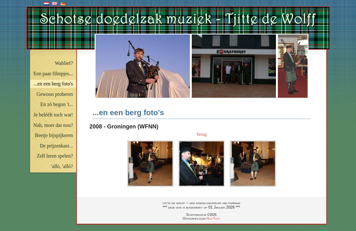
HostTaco (213, 218)
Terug (201, 134)
